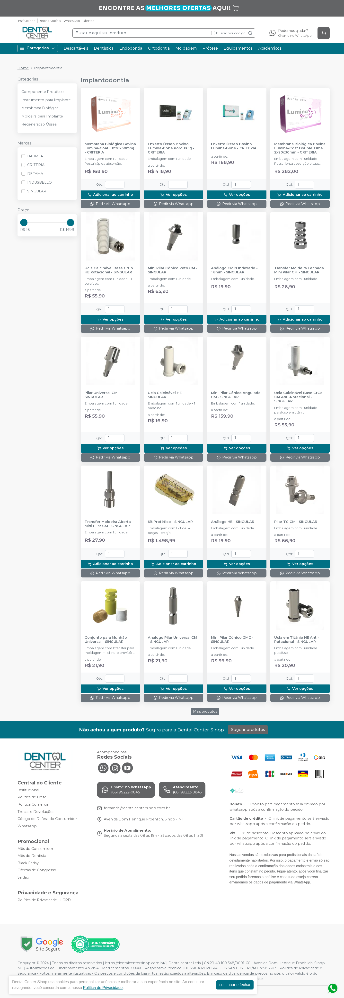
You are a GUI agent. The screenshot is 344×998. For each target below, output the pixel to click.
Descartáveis (76, 48)
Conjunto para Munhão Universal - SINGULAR (106, 640)
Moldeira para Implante (42, 116)
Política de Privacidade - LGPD (44, 900)
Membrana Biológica (39, 108)
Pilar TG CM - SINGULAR (295, 522)
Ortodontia (159, 48)
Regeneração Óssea (39, 124)
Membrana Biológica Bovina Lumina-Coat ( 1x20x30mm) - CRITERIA (110, 148)
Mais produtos (205, 711)
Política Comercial (34, 804)
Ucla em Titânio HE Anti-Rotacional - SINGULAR (296, 640)
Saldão (23, 877)
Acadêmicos (269, 48)
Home (23, 68)
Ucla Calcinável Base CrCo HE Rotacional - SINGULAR (109, 270)
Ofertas (88, 21)
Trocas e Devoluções (36, 811)
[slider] (23, 222)
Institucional (27, 21)
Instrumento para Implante (46, 100)
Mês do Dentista (32, 856)
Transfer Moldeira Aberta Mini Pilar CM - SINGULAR (108, 524)
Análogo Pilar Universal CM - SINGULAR (172, 640)
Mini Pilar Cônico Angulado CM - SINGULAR (236, 395)
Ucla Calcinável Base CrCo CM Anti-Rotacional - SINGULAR (298, 397)
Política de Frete (32, 797)
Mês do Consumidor (35, 848)
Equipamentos (238, 48)
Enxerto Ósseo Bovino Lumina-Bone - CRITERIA (233, 146)
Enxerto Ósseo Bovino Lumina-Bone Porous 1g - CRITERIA (171, 148)
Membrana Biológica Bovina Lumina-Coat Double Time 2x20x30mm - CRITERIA (300, 148)
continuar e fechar (234, 985)
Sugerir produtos (248, 729)
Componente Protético (42, 92)
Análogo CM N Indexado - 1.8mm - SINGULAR (234, 270)
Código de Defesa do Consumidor (47, 819)
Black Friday (28, 863)
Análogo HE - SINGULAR (232, 522)
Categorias (38, 48)
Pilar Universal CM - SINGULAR (102, 395)
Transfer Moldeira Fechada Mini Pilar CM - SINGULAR (299, 270)
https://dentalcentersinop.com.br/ (135, 963)
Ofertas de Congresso (37, 870)
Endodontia (130, 48)
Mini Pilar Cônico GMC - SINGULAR (232, 640)
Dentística (104, 48)
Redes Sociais (50, 21)
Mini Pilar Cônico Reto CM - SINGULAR (172, 270)
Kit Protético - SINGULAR (170, 522)
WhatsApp (71, 21)
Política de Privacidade (103, 988)
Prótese (210, 48)
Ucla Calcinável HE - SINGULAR (166, 395)
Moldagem (186, 48)
